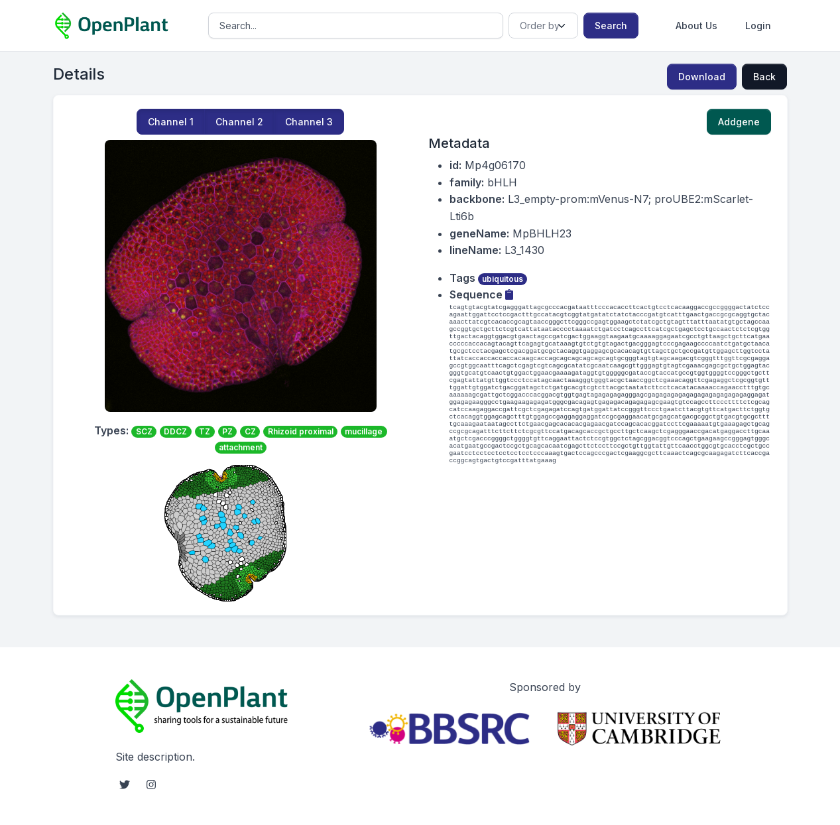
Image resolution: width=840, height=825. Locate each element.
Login (758, 25)
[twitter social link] (124, 785)
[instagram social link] (151, 785)
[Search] (355, 25)
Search (611, 25)
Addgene (739, 121)
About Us (696, 25)
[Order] (543, 25)
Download (701, 76)
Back (764, 76)
